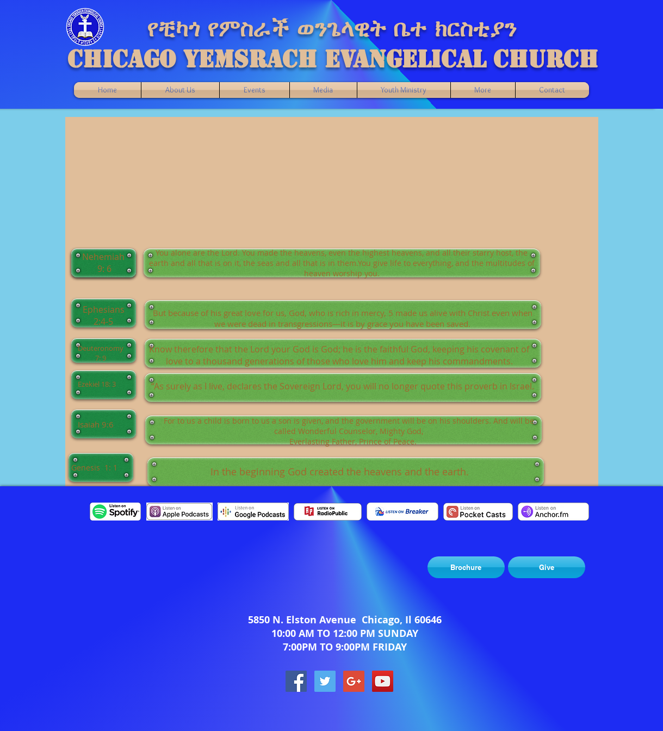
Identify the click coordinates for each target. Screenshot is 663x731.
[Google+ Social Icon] (353, 681)
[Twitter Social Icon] (325, 681)
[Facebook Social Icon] (296, 681)
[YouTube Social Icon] (382, 681)
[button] (323, 90)
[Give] (546, 567)
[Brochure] (466, 567)
